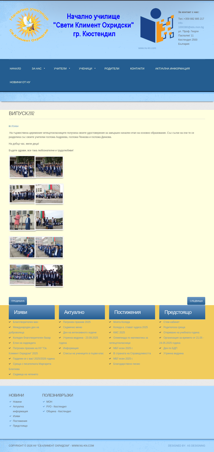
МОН (49, 401)
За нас (37, 68)
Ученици (85, 68)
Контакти (137, 68)
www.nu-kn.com (147, 48)
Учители (60, 68)
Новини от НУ (20, 82)
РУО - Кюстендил (56, 406)
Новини (17, 401)
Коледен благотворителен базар (32, 337)
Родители (111, 68)
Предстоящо (20, 425)
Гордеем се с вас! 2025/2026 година (34, 358)
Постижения (20, 421)
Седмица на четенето (25, 374)
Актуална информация (172, 68)
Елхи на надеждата (24, 343)
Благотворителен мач (25, 322)
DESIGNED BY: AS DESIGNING (185, 445)
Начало (15, 68)
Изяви (15, 126)
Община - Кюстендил (58, 411)
